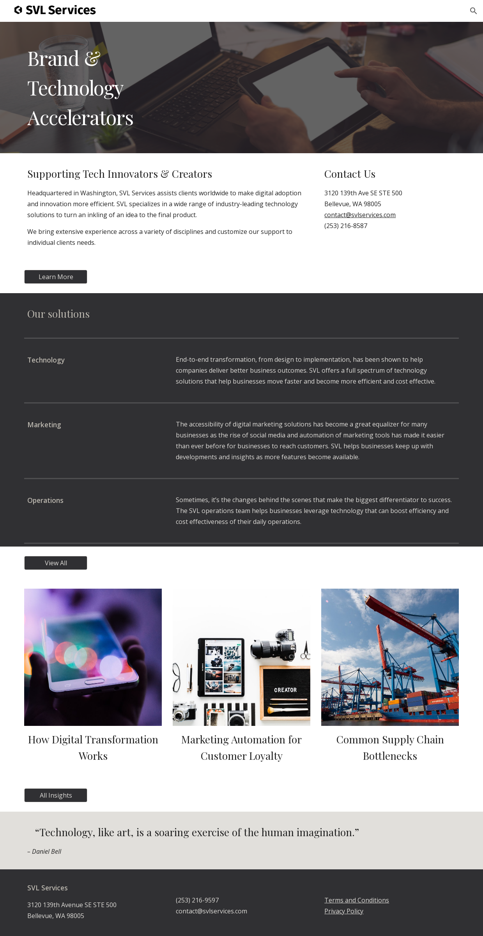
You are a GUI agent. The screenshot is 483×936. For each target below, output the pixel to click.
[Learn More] (56, 276)
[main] (241, 87)
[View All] (56, 562)
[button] (473, 11)
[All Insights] (56, 795)
